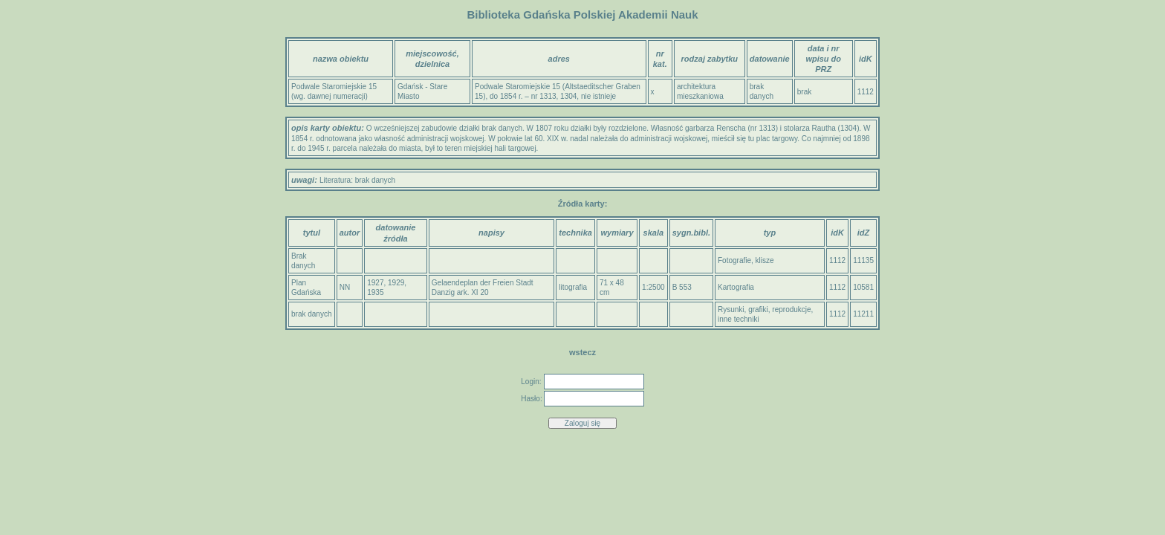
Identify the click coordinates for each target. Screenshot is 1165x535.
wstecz (582, 352)
